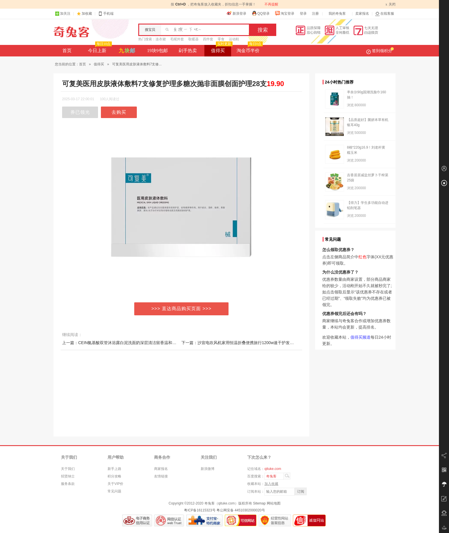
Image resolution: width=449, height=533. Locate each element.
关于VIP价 (115, 484)
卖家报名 (362, 14)
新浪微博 (207, 469)
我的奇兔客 (337, 14)
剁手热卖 (188, 50)
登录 (303, 14)
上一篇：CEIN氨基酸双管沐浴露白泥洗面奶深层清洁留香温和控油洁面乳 (127, 342)
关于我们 (68, 469)
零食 (221, 39)
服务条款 (68, 484)
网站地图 (274, 503)
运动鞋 (234, 39)
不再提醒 (271, 4)
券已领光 (80, 112)
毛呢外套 (177, 39)
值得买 (221, 49)
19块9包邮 (157, 50)
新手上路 (114, 469)
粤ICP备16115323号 (199, 510)
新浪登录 (236, 13)
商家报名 (161, 469)
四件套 (208, 39)
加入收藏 (271, 484)
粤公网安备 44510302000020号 (240, 510)
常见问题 (114, 491)
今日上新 (99, 49)
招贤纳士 (68, 476)
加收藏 (87, 14)
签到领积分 (380, 50)
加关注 (62, 14)
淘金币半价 (249, 49)
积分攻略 (114, 476)
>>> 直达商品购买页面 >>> (181, 308)
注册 (315, 14)
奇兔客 (71, 32)
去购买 (119, 112)
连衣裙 (161, 39)
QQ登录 (261, 13)
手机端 (106, 14)
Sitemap (259, 503)
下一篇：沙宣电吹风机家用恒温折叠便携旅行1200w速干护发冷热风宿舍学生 (249, 342)
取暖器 (193, 39)
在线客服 (384, 14)
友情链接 (161, 476)
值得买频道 (360, 337)
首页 (67, 50)
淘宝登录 (284, 13)
